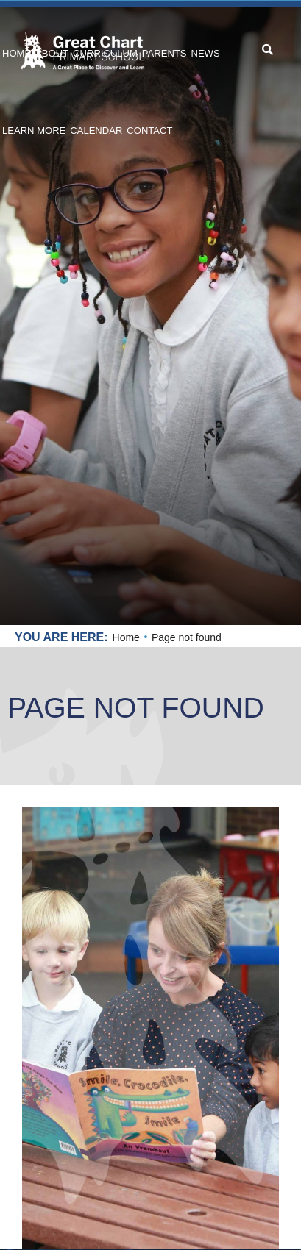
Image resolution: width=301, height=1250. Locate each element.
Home (126, 637)
